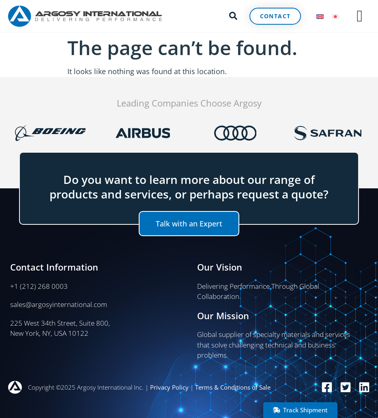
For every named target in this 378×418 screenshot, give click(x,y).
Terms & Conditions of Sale (233, 387)
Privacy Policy (169, 387)
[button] (233, 15)
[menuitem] (320, 16)
